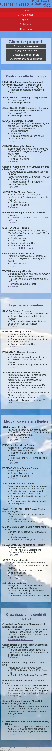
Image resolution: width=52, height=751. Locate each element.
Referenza (13, 141)
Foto (10, 402)
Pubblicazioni (25, 24)
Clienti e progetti (26, 15)
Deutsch (45, 1)
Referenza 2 (27, 248)
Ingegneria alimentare (26, 50)
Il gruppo (26, 19)
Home (26, 10)
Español (47, 4)
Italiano (47, 6)
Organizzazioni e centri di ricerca (26, 59)
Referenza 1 (14, 248)
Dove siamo (26, 29)
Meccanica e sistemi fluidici (26, 55)
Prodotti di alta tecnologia (26, 46)
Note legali (46, 748)
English (35, 1)
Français (36, 4)
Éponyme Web (6, 750)
